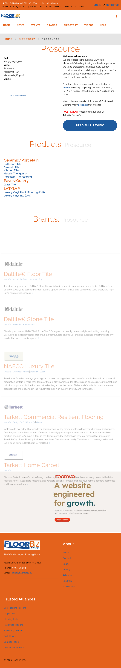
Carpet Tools (10, 613)
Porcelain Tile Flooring (18, 176)
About (66, 552)
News (20, 25)
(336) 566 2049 (51, 3)
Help (103, 25)
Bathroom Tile (12, 164)
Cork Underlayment (14, 647)
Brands (52, 25)
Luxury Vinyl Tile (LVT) (17, 195)
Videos (89, 25)
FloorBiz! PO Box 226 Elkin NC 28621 (21, 3)
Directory (70, 25)
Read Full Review (90, 125)
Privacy (66, 569)
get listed (112, 5)
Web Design (69, 586)
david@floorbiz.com (22, 573)
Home (7, 25)
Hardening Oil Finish (14, 630)
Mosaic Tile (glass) (15, 173)
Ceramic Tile (11, 167)
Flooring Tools (11, 619)
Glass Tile (10, 184)
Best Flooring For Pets (15, 608)
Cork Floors (9, 636)
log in (97, 5)
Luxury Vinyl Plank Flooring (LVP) (24, 192)
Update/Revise (18, 95)
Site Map (67, 581)
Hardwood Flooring (13, 625)
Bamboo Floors (11, 642)
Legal (66, 564)
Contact (67, 558)
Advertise (67, 575)
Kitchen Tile (11, 170)
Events (36, 25)
